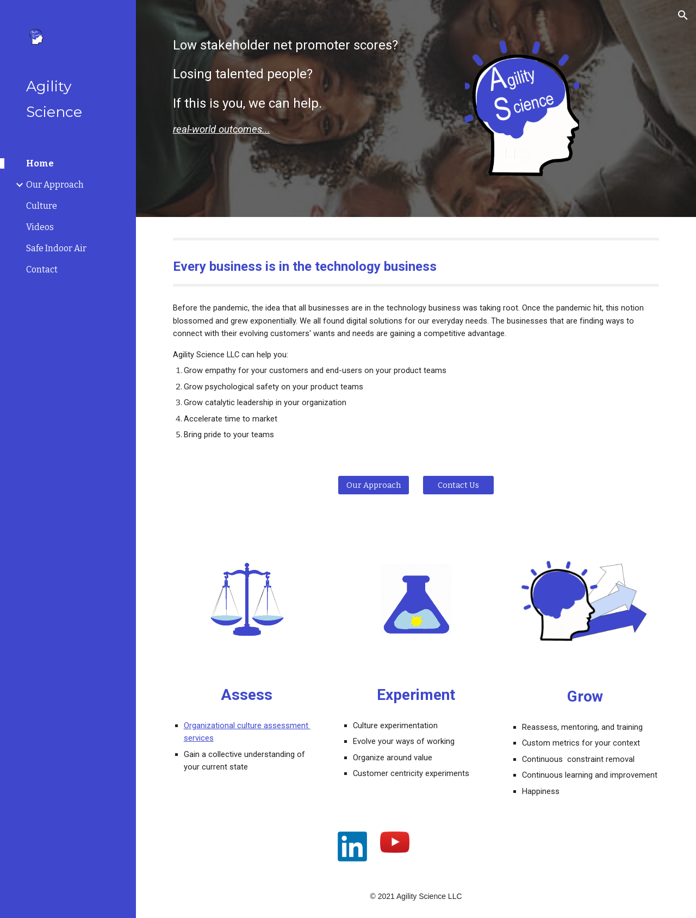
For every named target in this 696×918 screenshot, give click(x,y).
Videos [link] (40, 227)
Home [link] (40, 163)
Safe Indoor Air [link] (56, 248)
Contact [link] (42, 269)
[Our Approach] (373, 485)
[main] (310, 86)
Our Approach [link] (55, 184)
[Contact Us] (458, 485)
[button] (683, 15)
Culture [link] (41, 206)
